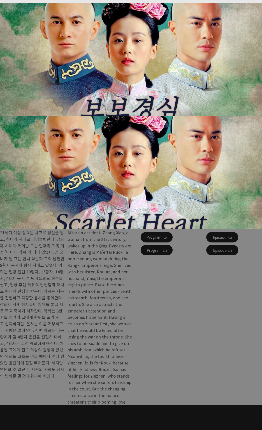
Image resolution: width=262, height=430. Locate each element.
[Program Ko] (157, 237)
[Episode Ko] (222, 237)
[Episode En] (222, 250)
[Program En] (157, 250)
